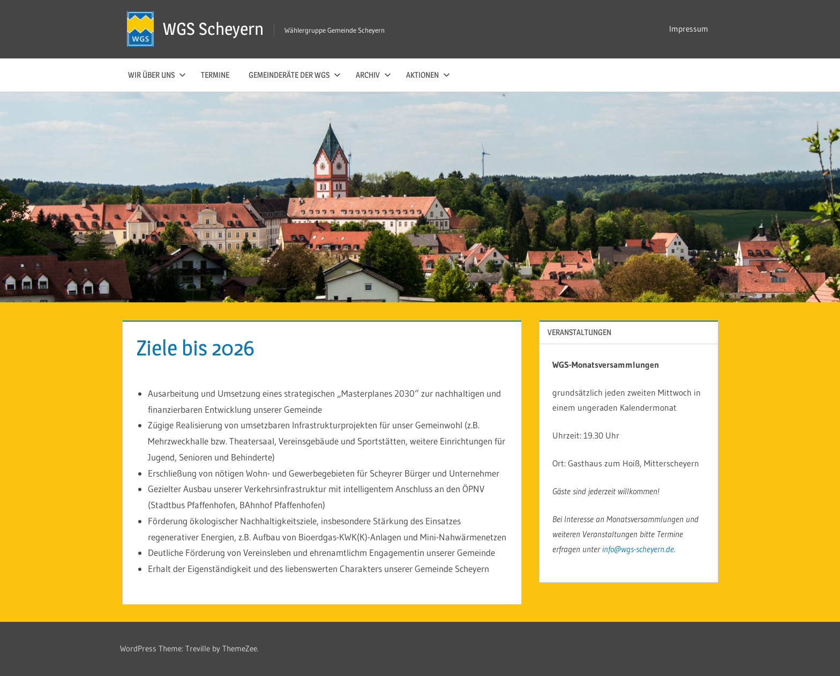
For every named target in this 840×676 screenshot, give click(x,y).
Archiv (373, 75)
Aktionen (428, 75)
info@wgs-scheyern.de (638, 549)
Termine (215, 75)
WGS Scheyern (213, 28)
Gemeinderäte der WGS (295, 75)
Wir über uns (157, 75)
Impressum (688, 29)
